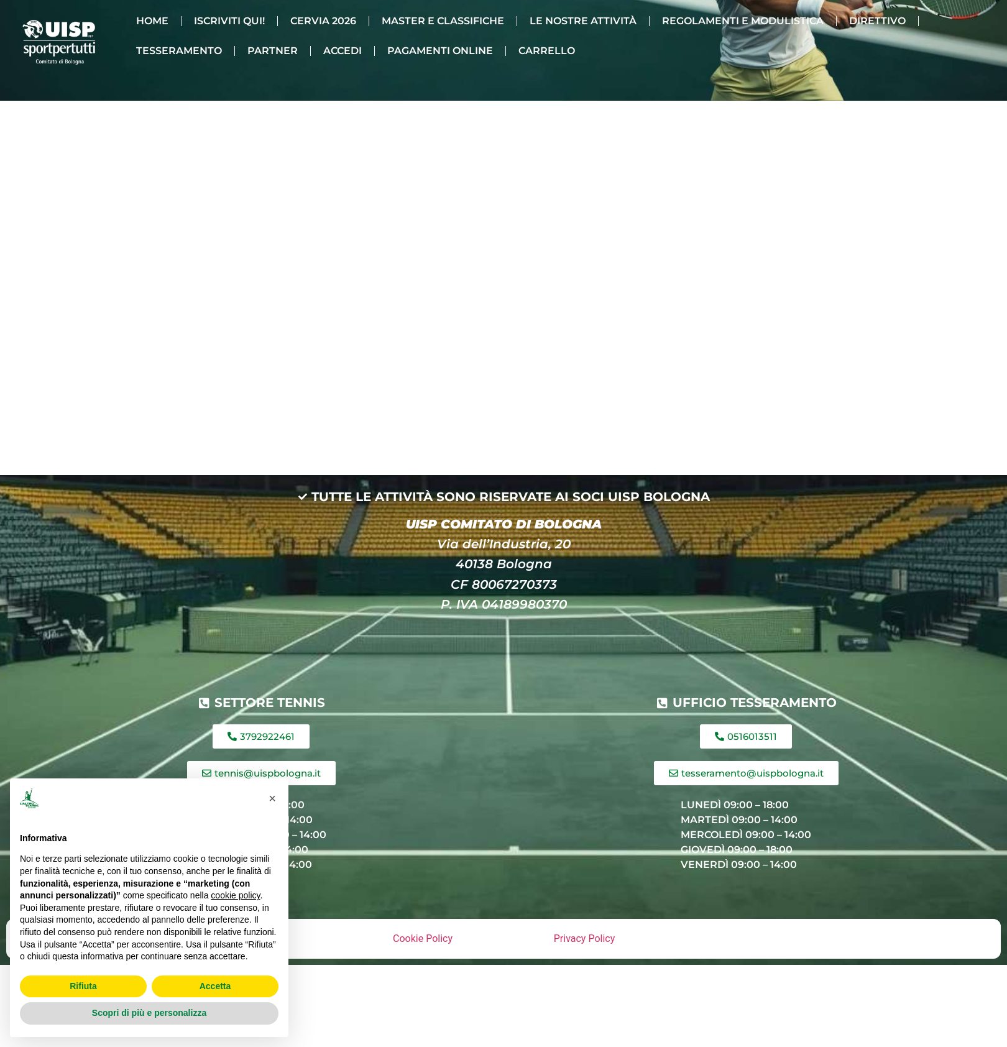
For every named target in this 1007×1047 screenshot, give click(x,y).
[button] (272, 798)
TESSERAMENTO (179, 51)
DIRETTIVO (877, 21)
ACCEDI (342, 51)
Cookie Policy (423, 938)
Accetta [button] (215, 986)
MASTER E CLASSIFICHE (443, 21)
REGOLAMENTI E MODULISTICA (743, 21)
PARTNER (272, 51)
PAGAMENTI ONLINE (440, 51)
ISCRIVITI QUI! (229, 21)
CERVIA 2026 (323, 21)
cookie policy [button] (235, 895)
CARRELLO (546, 51)
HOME (152, 21)
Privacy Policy (584, 938)
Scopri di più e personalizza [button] (149, 1013)
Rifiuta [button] (83, 986)
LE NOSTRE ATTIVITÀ (583, 21)
